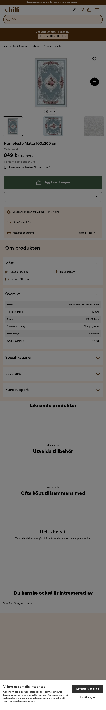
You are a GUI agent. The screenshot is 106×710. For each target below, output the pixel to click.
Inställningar (87, 697)
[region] (53, 695)
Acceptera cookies (87, 689)
